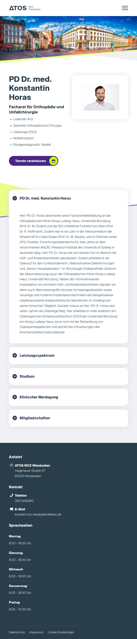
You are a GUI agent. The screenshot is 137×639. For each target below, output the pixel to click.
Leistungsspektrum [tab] (33, 355)
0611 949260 (24, 501)
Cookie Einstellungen (61, 632)
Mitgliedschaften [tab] (31, 418)
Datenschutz (17, 632)
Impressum (36, 632)
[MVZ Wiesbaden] (25, 8)
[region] (68, 275)
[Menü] (123, 8)
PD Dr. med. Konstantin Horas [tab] (41, 198)
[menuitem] (123, 8)
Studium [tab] (23, 376)
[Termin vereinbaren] (33, 161)
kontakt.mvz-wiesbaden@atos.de (38, 514)
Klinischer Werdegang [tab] (35, 397)
